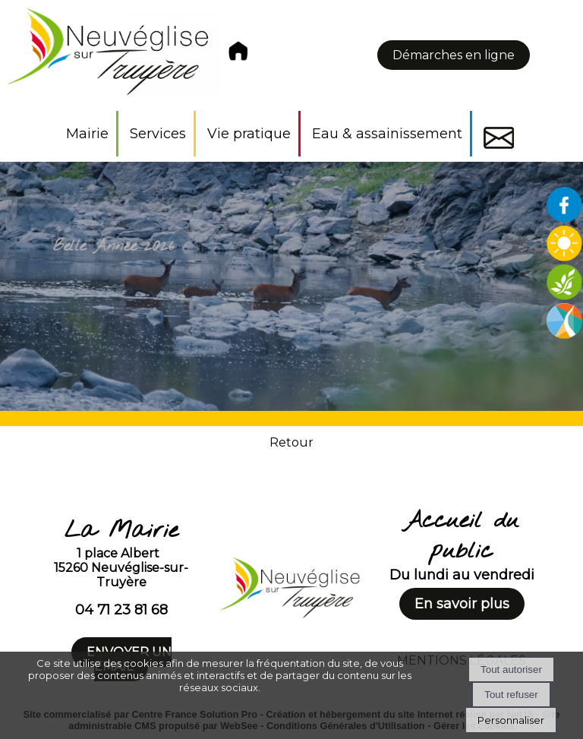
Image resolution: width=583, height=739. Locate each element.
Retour (291, 442)
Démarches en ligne (453, 55)
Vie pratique (249, 133)
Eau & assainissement (387, 133)
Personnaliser (510, 720)
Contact (499, 137)
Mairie (87, 133)
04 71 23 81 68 (121, 610)
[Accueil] (130, 55)
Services (158, 133)
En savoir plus (461, 603)
